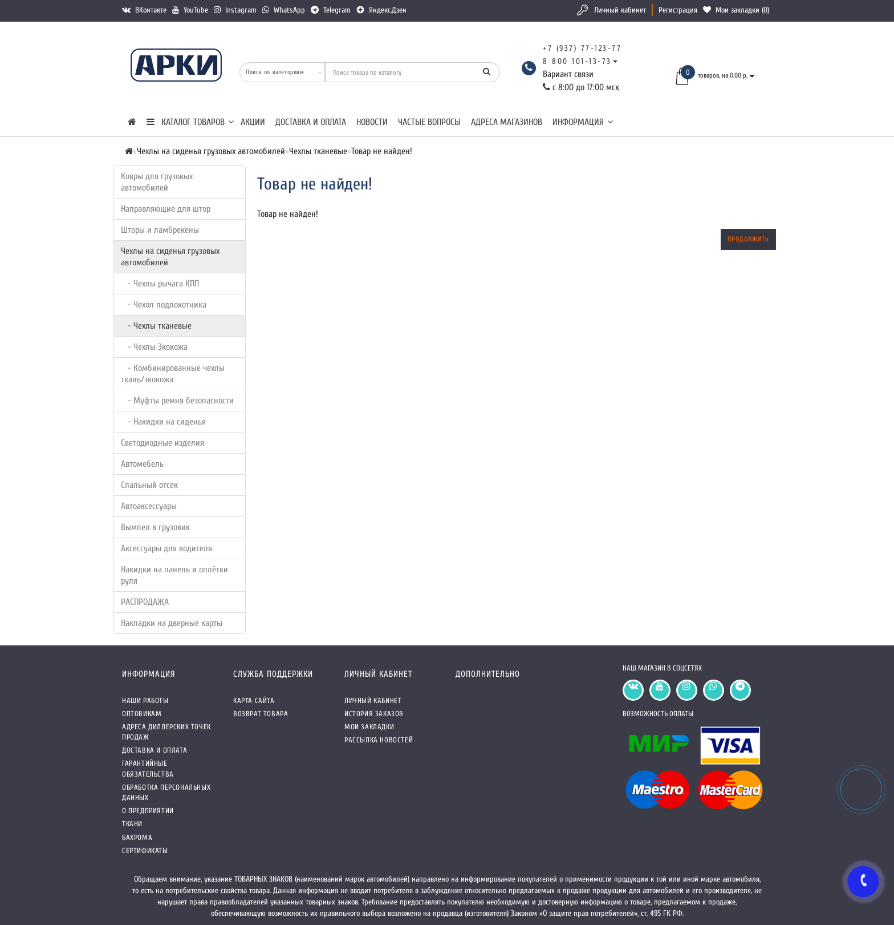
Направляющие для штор (165, 209)
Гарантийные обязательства (148, 768)
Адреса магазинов (506, 122)
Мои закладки (369, 726)
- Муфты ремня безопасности (177, 400)
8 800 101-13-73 (577, 61)
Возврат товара (260, 713)
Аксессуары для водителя (166, 548)
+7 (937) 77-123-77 (582, 48)
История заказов (374, 713)
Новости (372, 122)
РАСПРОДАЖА (145, 602)
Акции (253, 122)
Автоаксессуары (149, 506)
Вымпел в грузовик (155, 527)
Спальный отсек (149, 485)
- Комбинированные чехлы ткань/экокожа (173, 374)
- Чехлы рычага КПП (160, 283)
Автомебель (142, 464)
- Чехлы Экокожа (154, 347)
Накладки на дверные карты (171, 623)
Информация (582, 122)
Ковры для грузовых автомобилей (157, 182)
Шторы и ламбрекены (160, 230)
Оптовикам (141, 713)
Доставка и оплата (310, 122)
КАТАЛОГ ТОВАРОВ (190, 122)
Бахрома (137, 837)
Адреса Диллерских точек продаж (166, 731)
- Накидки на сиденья (163, 422)
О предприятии (148, 810)
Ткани (132, 823)
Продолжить (748, 239)
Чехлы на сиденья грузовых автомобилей (170, 257)
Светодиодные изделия (162, 443)
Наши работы (145, 700)
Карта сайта (254, 700)
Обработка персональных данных (166, 792)
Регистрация (678, 10)
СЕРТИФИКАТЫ (145, 850)
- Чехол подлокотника (163, 305)
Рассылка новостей (378, 740)
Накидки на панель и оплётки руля (174, 575)
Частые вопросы (429, 122)
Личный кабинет (620, 10)
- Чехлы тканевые (156, 326)
